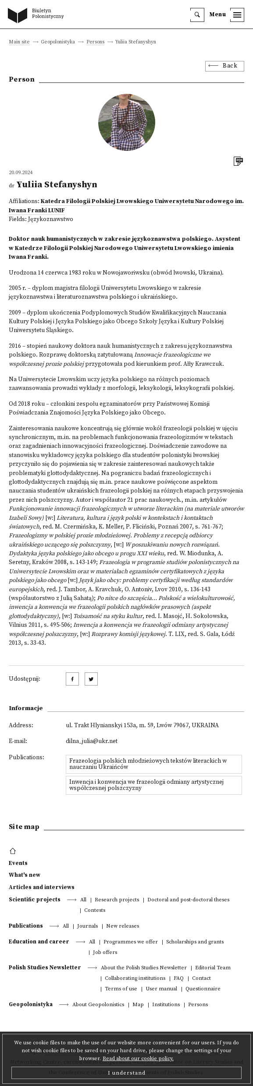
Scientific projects (35, 899)
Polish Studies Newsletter (45, 967)
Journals (87, 926)
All (83, 900)
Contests (94, 910)
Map (138, 1005)
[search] (197, 15)
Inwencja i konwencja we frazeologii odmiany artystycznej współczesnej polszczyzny (146, 785)
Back (230, 66)
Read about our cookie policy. (138, 1058)
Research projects (117, 900)
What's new (24, 875)
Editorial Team (213, 968)
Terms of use (121, 989)
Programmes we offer (130, 942)
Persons (95, 42)
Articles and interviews (42, 887)
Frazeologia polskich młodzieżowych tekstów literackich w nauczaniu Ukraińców (148, 764)
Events (18, 863)
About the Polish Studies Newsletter (144, 968)
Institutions (166, 1005)
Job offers (105, 952)
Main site (19, 42)
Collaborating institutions (135, 978)
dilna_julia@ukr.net (92, 741)
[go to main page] (38, 16)
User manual (161, 989)
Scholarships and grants (195, 942)
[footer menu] (14, 851)
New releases (122, 926)
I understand (127, 1072)
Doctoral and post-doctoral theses (188, 900)
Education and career (39, 941)
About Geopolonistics (98, 1005)
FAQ (179, 978)
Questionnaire (203, 989)
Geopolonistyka (31, 1004)
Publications (26, 925)
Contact (201, 978)
